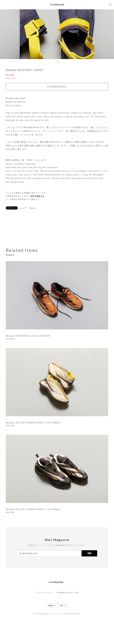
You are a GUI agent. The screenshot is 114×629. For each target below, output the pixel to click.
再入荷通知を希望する (57, 87)
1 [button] (56, 61)
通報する (33, 208)
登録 (89, 553)
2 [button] (58, 61)
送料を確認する (37, 196)
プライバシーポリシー (44, 592)
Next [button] (109, 34)
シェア (23, 208)
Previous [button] (4, 34)
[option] (57, 34)
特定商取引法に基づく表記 (68, 592)
